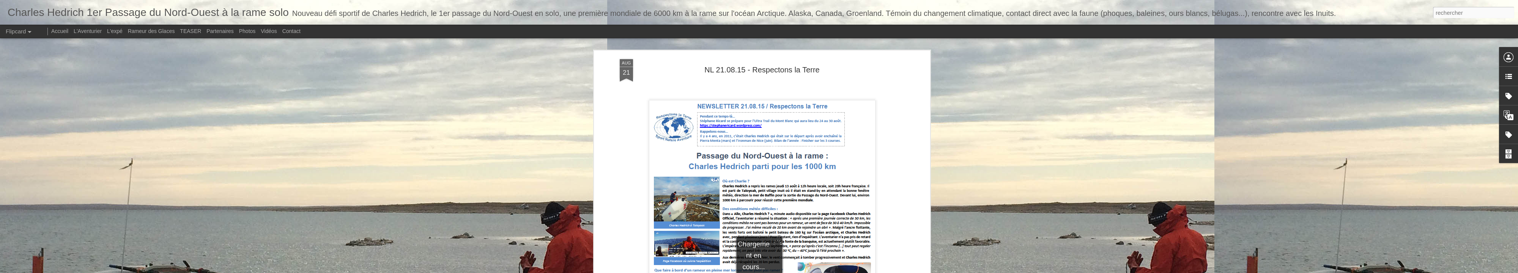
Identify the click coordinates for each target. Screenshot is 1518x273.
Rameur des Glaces (151, 31)
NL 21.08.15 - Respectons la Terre (762, 56)
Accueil (59, 31)
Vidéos (269, 31)
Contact (291, 31)
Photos (247, 31)
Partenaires (220, 31)
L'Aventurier (88, 31)
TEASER (190, 31)
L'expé (115, 31)
